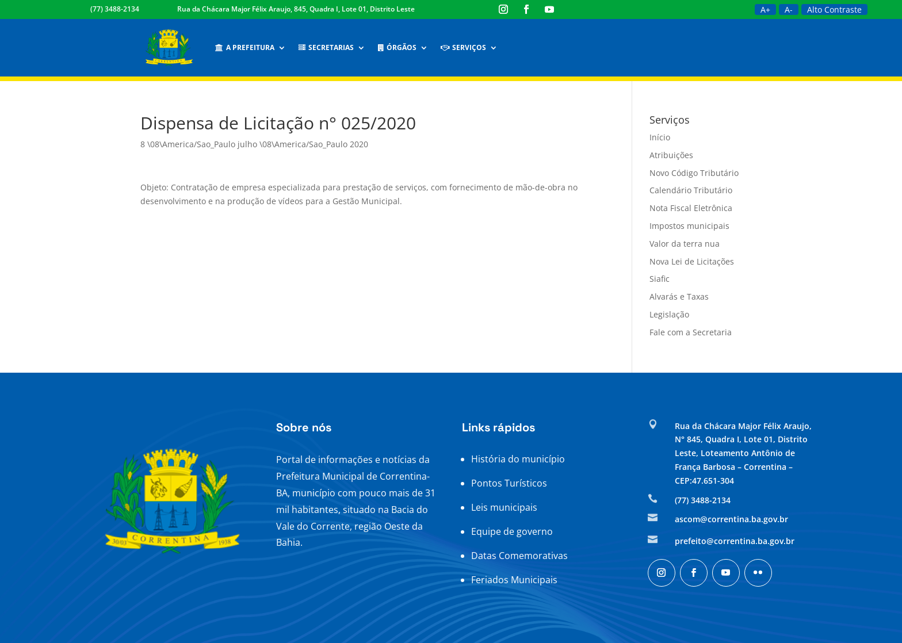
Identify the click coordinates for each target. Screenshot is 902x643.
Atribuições (671, 155)
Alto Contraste (834, 9)
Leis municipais (504, 507)
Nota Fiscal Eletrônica (690, 207)
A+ (765, 9)
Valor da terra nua (684, 243)
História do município (518, 459)
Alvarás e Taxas (679, 296)
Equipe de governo (512, 531)
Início (659, 137)
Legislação (669, 314)
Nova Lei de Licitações (691, 261)
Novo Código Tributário (694, 172)
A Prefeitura (244, 47)
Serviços (463, 47)
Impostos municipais (689, 225)
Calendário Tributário (690, 190)
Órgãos (397, 47)
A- (789, 9)
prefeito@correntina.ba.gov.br (734, 540)
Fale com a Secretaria (690, 332)
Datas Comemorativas (519, 555)
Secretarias (326, 47)
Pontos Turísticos (509, 483)
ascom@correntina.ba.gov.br (731, 519)
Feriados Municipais (514, 579)
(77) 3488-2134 (114, 9)
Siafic (659, 278)
